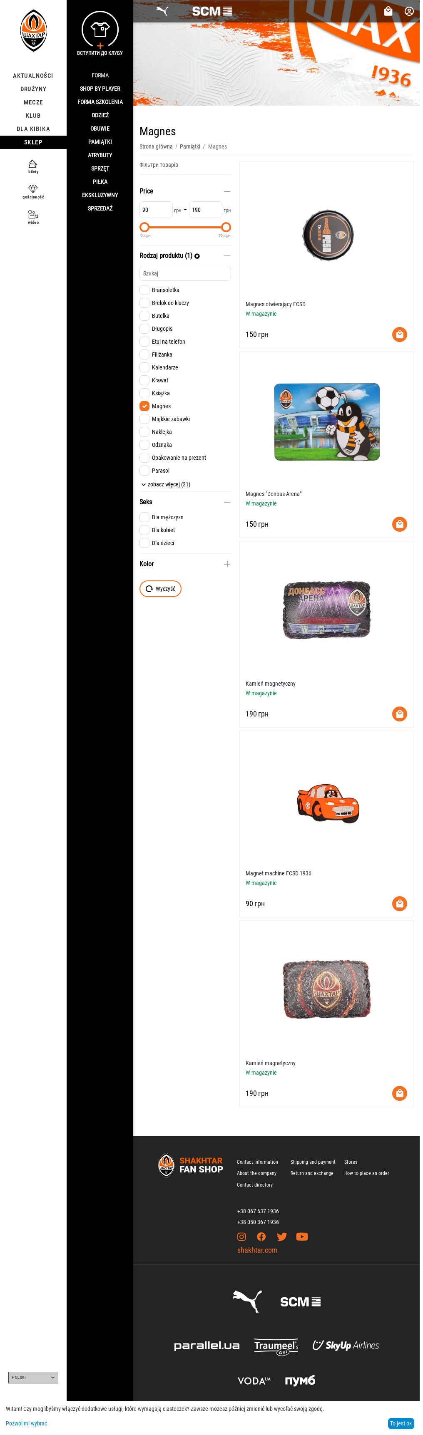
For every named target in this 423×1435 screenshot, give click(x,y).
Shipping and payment (313, 1162)
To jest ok (401, 1423)
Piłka (100, 181)
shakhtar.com (257, 1250)
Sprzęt (100, 168)
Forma (100, 75)
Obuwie (99, 128)
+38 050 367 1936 (258, 1222)
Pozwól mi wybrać (26, 1423)
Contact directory (255, 1185)
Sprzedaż (100, 208)
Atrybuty (100, 155)
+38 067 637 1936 (258, 1211)
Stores (350, 1162)
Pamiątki (100, 142)
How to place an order (366, 1173)
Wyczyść (160, 588)
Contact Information (257, 1162)
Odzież (100, 115)
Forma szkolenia (100, 102)
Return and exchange (312, 1173)
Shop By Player (100, 88)
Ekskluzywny (100, 195)
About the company (256, 1173)
